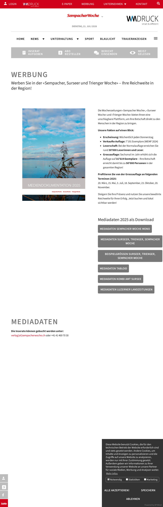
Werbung (88, 4)
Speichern (148, 490)
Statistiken (133, 479)
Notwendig (114, 479)
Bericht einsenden (106, 53)
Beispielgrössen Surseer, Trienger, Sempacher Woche (130, 256)
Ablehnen (133, 499)
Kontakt (141, 4)
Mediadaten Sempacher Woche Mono (125, 229)
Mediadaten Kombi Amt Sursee (120, 279)
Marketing (150, 479)
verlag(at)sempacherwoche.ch (28, 335)
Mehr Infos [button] (112, 473)
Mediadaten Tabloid (113, 269)
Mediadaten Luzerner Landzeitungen (126, 290)
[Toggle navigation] (155, 38)
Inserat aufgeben (33, 53)
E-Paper (67, 4)
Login (13, 4)
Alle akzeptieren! (116, 490)
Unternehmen (113, 4)
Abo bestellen (70, 53)
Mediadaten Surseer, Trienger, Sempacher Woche (130, 241)
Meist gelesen (143, 53)
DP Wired (158, 505)
